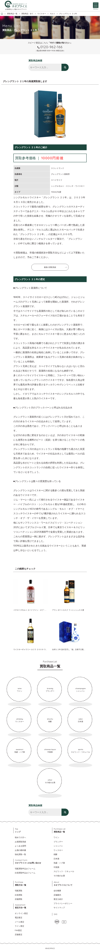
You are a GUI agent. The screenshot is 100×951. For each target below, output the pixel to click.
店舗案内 (57, 895)
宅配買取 (18, 890)
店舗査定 (18, 934)
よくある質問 (20, 846)
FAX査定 (18, 930)
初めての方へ (20, 837)
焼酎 (55, 854)
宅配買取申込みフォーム (25, 868)
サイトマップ (59, 907)
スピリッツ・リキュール (64, 871)
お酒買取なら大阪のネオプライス (16, 10)
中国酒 (56, 867)
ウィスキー (58, 850)
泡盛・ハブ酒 (59, 863)
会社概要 (57, 890)
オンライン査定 (21, 913)
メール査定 (19, 922)
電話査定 (18, 917)
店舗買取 (18, 899)
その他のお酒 (59, 875)
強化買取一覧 (20, 854)
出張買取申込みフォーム (25, 873)
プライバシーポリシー (63, 903)
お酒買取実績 (20, 842)
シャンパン (58, 846)
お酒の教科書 (20, 850)
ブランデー (58, 842)
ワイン (56, 837)
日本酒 (56, 858)
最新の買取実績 (50, 267)
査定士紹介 (58, 899)
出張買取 (18, 895)
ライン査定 (19, 926)
